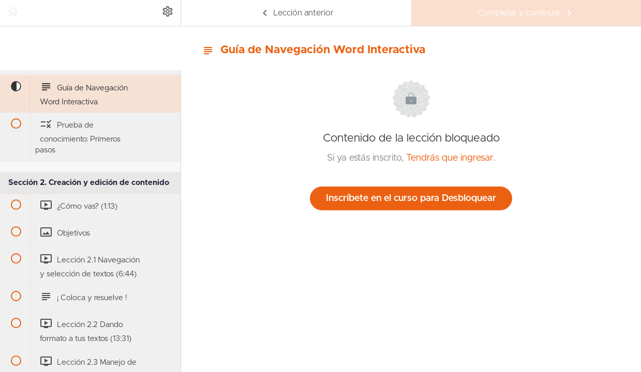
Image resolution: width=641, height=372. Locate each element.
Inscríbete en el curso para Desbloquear (411, 198)
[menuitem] (168, 13)
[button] (13, 13)
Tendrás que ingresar (450, 158)
